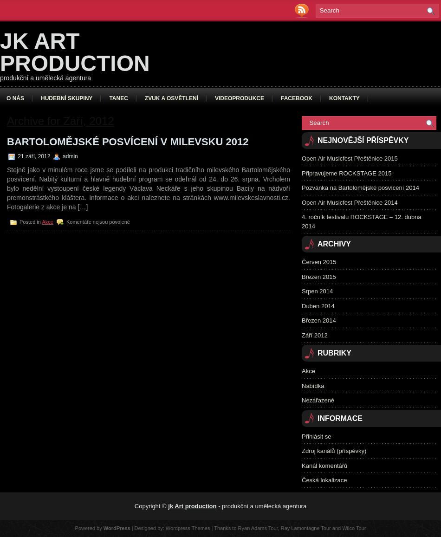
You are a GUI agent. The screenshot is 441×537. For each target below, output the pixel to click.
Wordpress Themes (188, 528)
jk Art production (75, 52)
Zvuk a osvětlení (171, 98)
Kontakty (344, 98)
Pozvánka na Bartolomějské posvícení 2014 (360, 187)
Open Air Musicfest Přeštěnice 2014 (350, 202)
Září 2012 (315, 335)
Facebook (296, 98)
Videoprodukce (239, 98)
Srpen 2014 (317, 291)
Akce (47, 222)
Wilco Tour (354, 528)
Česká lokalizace (324, 480)
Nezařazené (318, 400)
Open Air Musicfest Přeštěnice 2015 (350, 158)
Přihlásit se (316, 436)
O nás (15, 98)
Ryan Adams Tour (258, 528)
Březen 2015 (319, 276)
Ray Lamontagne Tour (306, 528)
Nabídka (313, 385)
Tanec (118, 98)
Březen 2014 (319, 320)
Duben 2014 (318, 306)
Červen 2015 (319, 262)
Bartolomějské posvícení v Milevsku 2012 (127, 142)
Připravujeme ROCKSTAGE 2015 (346, 173)
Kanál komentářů (324, 465)
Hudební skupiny (66, 98)
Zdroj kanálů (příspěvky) (334, 450)
